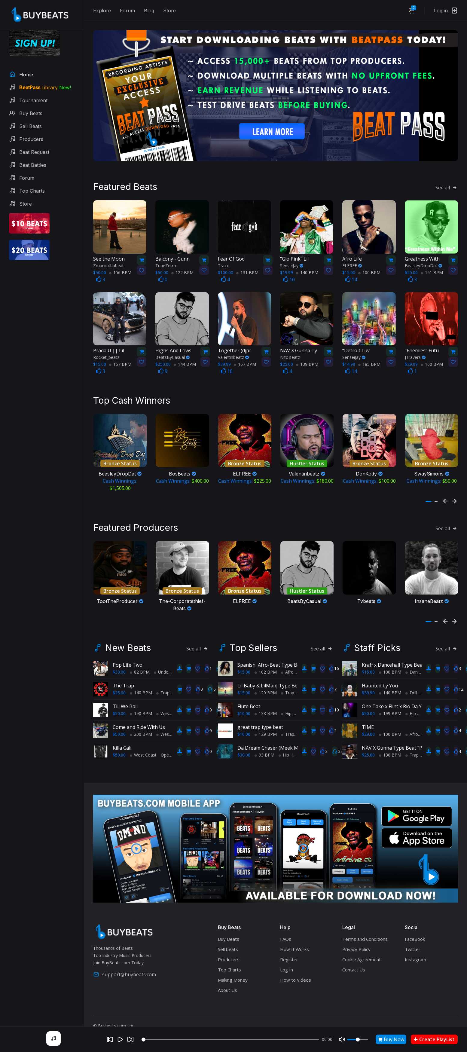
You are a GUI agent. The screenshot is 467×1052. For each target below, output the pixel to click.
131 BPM (247, 266)
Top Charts (229, 958)
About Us (227, 978)
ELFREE (352, 259)
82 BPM (140, 660)
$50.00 (119, 701)
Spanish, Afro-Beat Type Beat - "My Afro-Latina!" (292, 653)
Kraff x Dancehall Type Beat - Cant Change (410, 653)
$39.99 (368, 680)
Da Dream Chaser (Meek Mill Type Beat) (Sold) (289, 735)
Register (289, 947)
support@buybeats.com (124, 962)
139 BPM (307, 358)
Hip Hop (291, 701)
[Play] (120, 1039)
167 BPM (245, 358)
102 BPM (266, 660)
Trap (162, 680)
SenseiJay (291, 259)
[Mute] (342, 1039)
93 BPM (264, 743)
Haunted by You (380, 673)
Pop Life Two (127, 653)
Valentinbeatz (233, 351)
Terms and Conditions (365, 927)
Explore (102, 11)
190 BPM (141, 701)
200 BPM (141, 722)
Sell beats (228, 937)
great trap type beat (260, 715)
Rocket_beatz (106, 351)
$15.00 (243, 660)
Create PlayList (434, 1039)
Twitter (412, 937)
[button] (429, 492)
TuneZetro (165, 259)
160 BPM (432, 358)
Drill (411, 680)
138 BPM (266, 701)
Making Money (233, 968)
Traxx (223, 259)
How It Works (294, 937)
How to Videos (295, 968)
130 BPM (390, 743)
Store (169, 11)
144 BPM (185, 358)
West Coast (169, 701)
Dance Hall (418, 660)
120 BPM (266, 680)
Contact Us (353, 958)
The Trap (123, 673)
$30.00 (119, 660)
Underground (169, 660)
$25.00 (119, 680)
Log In (286, 958)
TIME (368, 715)
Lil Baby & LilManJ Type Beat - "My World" (284, 673)
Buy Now (391, 1039)
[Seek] (230, 1039)
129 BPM (266, 722)
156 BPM (120, 266)
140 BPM (307, 266)
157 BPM (120, 358)
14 (351, 273)
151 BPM (432, 266)
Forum (127, 11)
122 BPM (182, 266)
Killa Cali (122, 735)
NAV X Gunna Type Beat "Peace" (398, 735)
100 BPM (369, 266)
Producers (229, 947)
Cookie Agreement (361, 947)
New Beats (128, 635)
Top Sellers (253, 635)
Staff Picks (377, 635)
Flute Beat (248, 694)
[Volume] (357, 1039)
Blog (149, 11)
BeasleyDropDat (423, 259)
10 (289, 273)
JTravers (415, 351)
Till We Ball (125, 694)
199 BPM (390, 701)
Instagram (415, 947)
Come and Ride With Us (139, 715)
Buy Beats (228, 927)
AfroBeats (293, 660)
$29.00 (368, 722)
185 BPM (369, 358)
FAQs (285, 927)
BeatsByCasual (172, 351)
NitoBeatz (290, 351)
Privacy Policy (356, 937)
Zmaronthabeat (108, 259)
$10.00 (243, 701)
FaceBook (415, 927)
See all (446, 181)
